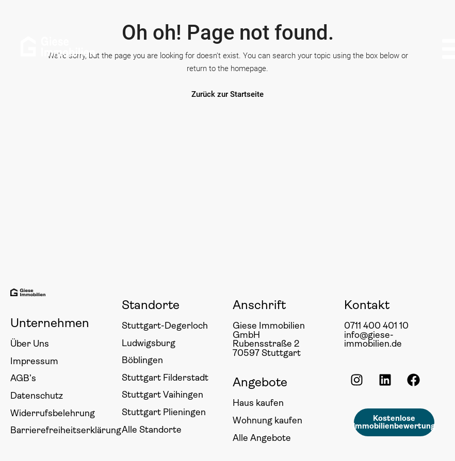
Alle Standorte (152, 429)
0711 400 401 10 (376, 325)
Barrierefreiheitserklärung (65, 430)
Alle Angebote (262, 438)
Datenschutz (36, 395)
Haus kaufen (258, 403)
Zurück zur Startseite (227, 94)
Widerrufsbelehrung (52, 413)
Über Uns (29, 343)
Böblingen (142, 360)
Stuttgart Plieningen (164, 412)
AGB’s (23, 378)
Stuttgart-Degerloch (165, 325)
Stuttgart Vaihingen (162, 394)
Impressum (34, 361)
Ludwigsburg (148, 343)
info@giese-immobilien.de (373, 339)
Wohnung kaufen (267, 420)
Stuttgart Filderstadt (165, 377)
